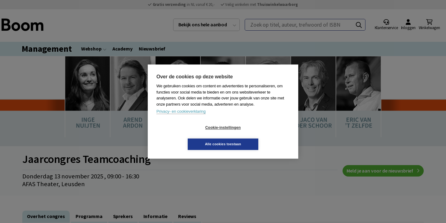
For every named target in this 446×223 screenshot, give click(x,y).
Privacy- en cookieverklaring (181, 119)
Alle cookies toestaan (260, 136)
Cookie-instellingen (186, 136)
